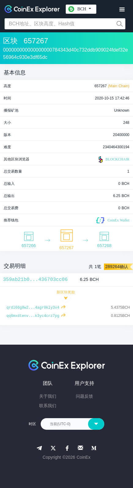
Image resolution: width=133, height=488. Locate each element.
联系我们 (47, 405)
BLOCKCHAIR (113, 159)
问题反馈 (84, 396)
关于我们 (47, 396)
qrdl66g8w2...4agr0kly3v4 (32, 308)
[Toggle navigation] (121, 9)
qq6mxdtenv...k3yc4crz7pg (32, 316)
